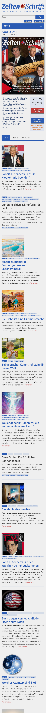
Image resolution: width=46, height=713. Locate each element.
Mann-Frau (24, 313)
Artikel (6, 138)
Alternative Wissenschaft (32, 258)
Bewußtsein (17, 199)
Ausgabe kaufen (37, 111)
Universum (23, 315)
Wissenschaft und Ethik (20, 201)
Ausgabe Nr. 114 (9, 32)
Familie (11, 361)
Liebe (12, 315)
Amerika (10, 168)
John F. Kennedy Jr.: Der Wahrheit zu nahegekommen (20, 563)
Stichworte (26, 138)
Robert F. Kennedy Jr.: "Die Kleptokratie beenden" (18, 175)
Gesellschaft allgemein (21, 168)
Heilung (20, 415)
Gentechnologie (23, 417)
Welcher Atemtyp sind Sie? (19, 682)
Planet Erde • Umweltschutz (30, 199)
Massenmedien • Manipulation (10, 170)
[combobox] (18, 17)
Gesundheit (19, 258)
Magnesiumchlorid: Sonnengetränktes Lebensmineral (14, 265)
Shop (28, 21)
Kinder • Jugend (19, 361)
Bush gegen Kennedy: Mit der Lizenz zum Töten (21, 620)
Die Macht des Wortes (16, 509)
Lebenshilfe (5, 315)
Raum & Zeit (21, 419)
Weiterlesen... (30, 189)
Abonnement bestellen (37, 121)
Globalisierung (28, 197)
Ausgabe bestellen (22, 227)
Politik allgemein (25, 170)
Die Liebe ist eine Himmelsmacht (23, 319)
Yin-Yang (19, 677)
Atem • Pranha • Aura (29, 677)
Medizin (26, 415)
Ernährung (11, 258)
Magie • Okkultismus (31, 505)
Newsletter (39, 21)
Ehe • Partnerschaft (13, 313)
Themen (15, 138)
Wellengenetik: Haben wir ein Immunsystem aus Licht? (20, 424)
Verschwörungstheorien (9, 558)
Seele (17, 315)
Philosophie (31, 315)
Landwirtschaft (7, 201)
